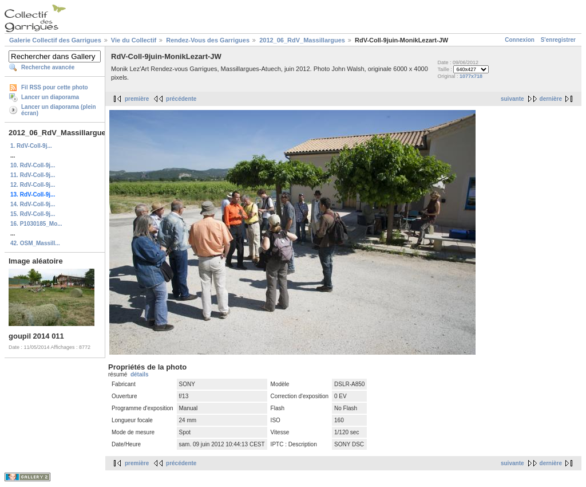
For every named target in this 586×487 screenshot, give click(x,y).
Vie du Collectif (133, 40)
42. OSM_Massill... (35, 243)
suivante (512, 99)
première (137, 99)
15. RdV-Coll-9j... (32, 214)
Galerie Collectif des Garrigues (55, 40)
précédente (181, 99)
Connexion (519, 40)
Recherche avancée (47, 67)
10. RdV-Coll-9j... (32, 165)
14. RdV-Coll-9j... (32, 204)
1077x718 (471, 76)
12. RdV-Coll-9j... (32, 185)
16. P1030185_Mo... (36, 224)
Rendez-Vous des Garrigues (208, 40)
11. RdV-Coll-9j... (32, 175)
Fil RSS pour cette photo (54, 87)
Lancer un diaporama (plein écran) (58, 110)
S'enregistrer (558, 40)
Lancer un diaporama (50, 97)
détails (139, 374)
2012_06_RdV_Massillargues (302, 40)
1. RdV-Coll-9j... (31, 146)
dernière (551, 99)
